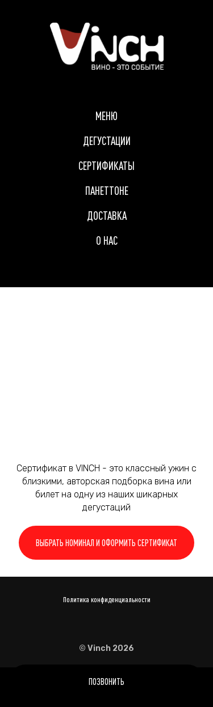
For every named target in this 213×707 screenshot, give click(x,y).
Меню (106, 115)
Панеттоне (106, 190)
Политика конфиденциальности (107, 599)
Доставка (107, 215)
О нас (107, 240)
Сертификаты (106, 165)
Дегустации (107, 140)
